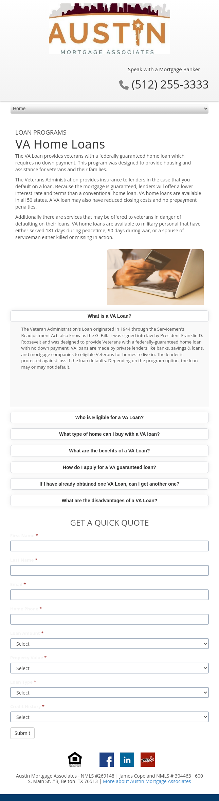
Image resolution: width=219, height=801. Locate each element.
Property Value (28, 658)
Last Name (23, 560)
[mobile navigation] (109, 108)
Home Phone (26, 609)
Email (18, 584)
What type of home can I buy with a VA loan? (109, 434)
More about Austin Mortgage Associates (147, 781)
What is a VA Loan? (109, 316)
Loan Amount (26, 633)
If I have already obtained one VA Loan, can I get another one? (109, 484)
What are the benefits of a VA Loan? (109, 450)
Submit (22, 733)
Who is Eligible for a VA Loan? (109, 417)
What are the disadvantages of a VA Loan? (110, 500)
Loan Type (23, 682)
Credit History (27, 706)
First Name (24, 535)
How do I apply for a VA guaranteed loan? (109, 467)
